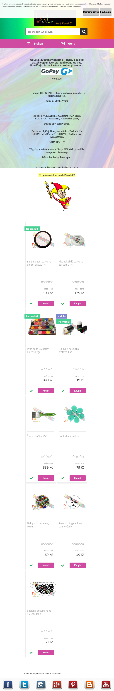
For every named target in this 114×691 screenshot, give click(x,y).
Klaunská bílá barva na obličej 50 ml (71, 263)
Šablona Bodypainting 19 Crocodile (39, 612)
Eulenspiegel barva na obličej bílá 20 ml (39, 263)
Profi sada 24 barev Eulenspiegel (38, 350)
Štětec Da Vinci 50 (37, 436)
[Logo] (55, 18)
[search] (83, 31)
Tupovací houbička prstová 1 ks (69, 350)
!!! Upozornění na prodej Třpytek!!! (57, 175)
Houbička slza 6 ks (69, 436)
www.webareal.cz (53, 673)
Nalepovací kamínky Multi (38, 525)
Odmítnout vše (91, 12)
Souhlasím (106, 12)
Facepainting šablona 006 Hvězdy (70, 525)
